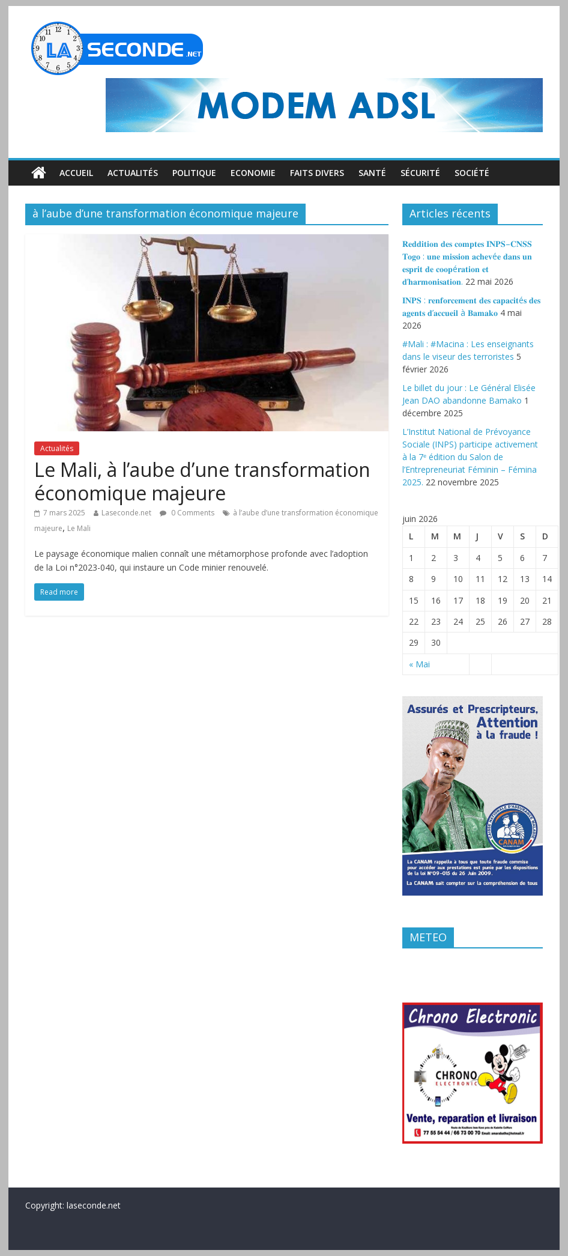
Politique (194, 172)
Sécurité (420, 172)
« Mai (419, 664)
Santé (372, 172)
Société (472, 172)
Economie (253, 172)
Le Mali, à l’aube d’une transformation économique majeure (202, 481)
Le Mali (79, 528)
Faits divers (317, 172)
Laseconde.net (126, 513)
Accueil (76, 172)
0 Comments (187, 513)
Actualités (132, 172)
